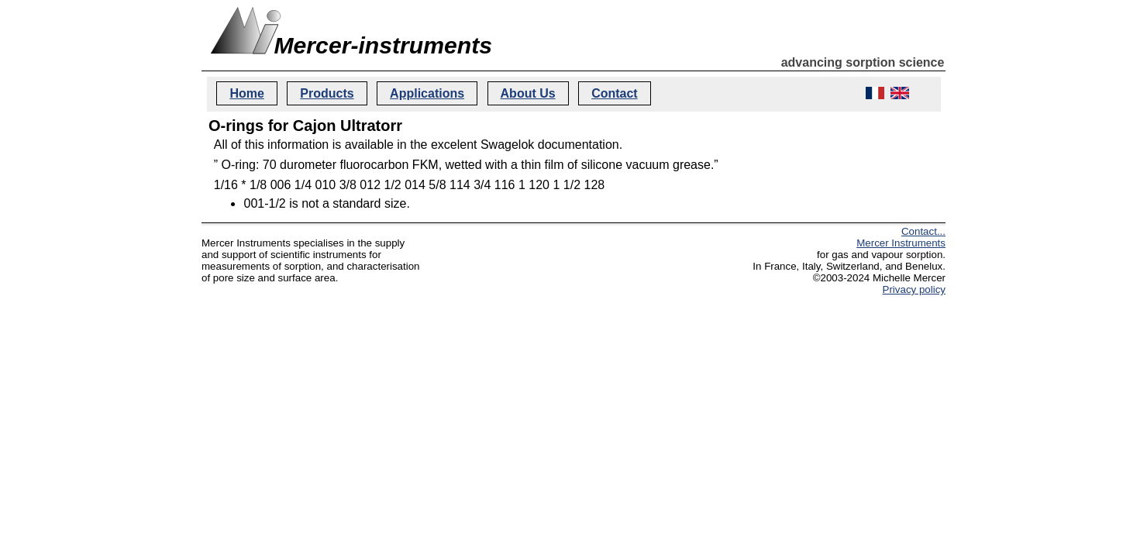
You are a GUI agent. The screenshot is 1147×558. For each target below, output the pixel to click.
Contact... (923, 231)
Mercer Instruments (901, 243)
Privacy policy (914, 289)
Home (246, 93)
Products (326, 93)
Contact (614, 93)
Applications (427, 93)
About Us (528, 93)
